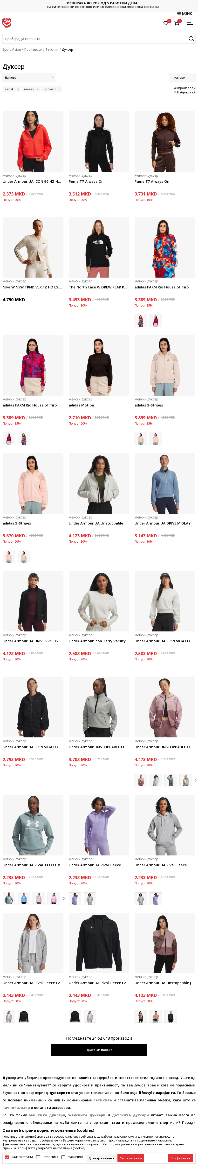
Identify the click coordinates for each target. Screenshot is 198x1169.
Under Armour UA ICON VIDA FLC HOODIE (33, 746)
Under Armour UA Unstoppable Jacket (165, 982)
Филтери (182, 78)
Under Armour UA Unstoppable (96, 523)
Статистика (50, 1156)
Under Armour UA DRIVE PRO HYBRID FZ (33, 640)
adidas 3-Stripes (149, 405)
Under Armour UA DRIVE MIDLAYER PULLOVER (165, 523)
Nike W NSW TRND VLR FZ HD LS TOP (33, 287)
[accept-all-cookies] (180, 1158)
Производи (33, 49)
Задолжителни (22, 1156)
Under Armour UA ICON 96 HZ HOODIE (33, 181)
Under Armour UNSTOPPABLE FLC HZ (99, 746)
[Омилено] (166, 23)
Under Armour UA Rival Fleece (95, 864)
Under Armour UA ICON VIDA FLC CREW (165, 640)
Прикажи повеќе (99, 1050)
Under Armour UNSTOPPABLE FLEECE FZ (165, 746)
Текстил (52, 49)
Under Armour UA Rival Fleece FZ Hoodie (33, 982)
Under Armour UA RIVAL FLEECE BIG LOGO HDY (33, 864)
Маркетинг (75, 1156)
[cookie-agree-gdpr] (130, 1158)
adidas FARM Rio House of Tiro (162, 287)
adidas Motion (81, 405)
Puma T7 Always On (86, 181)
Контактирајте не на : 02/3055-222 (99, 5)
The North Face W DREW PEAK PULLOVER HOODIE (99, 287)
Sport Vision (11, 49)
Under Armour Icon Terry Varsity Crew (99, 640)
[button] (99, 39)
